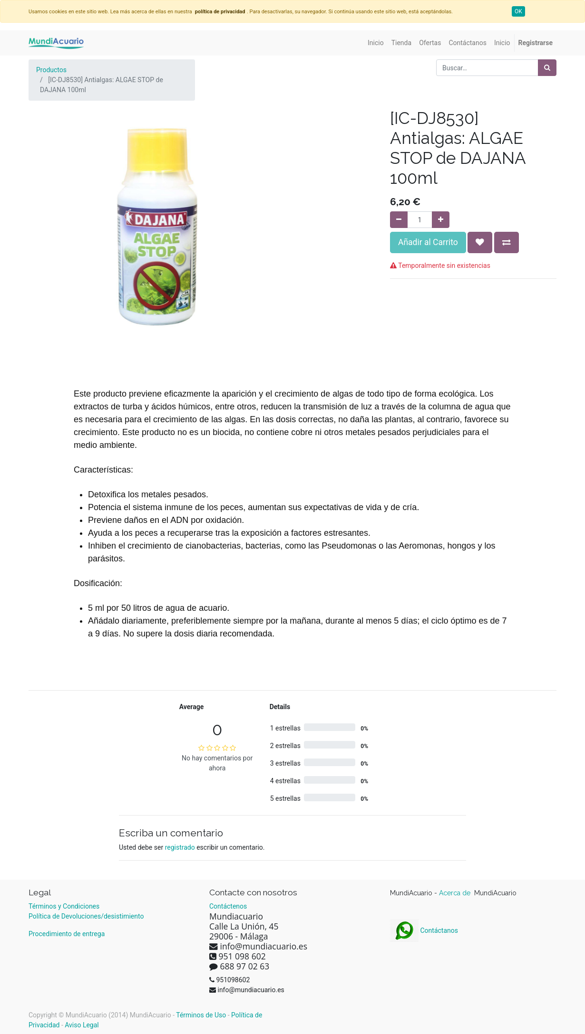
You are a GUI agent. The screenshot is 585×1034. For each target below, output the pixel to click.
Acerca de (455, 893)
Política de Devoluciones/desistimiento (86, 916)
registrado (180, 847)
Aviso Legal (82, 1025)
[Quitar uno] (399, 219)
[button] (480, 242)
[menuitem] (376, 43)
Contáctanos (424, 930)
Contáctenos (228, 906)
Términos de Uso (201, 1015)
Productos (51, 70)
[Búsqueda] (547, 67)
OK (518, 11)
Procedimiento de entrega (67, 934)
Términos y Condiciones (64, 906)
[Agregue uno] (440, 219)
